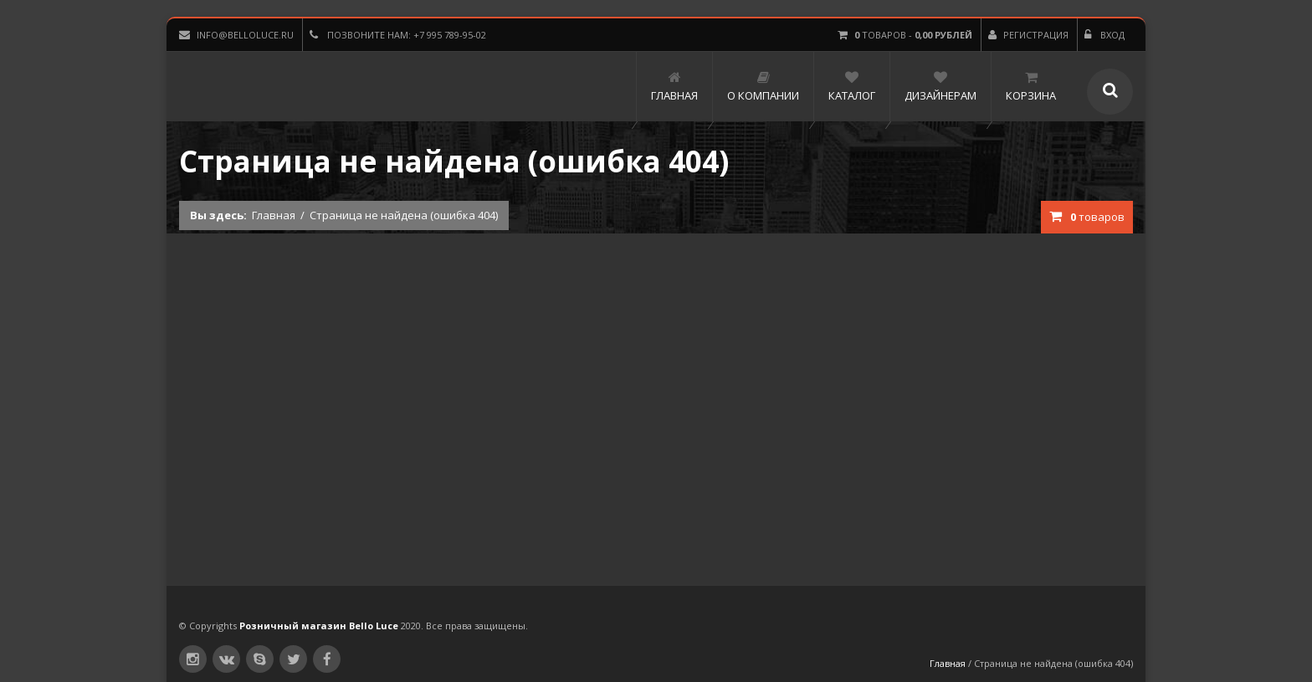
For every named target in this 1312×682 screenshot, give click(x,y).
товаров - (905, 34)
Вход (1104, 34)
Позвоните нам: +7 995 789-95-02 (398, 34)
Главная (273, 215)
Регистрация (1028, 34)
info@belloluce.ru (236, 34)
